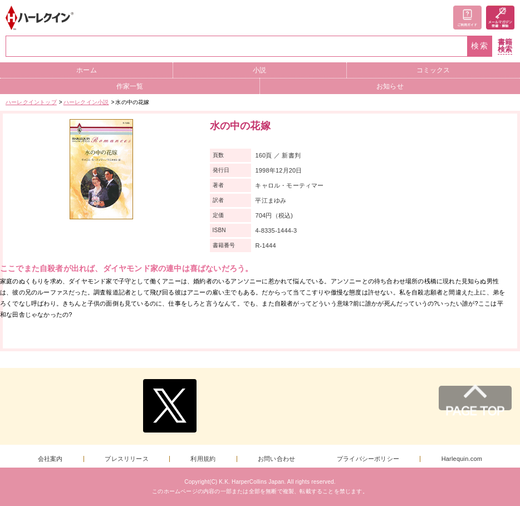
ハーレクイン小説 (86, 102)
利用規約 (202, 459)
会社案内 (50, 459)
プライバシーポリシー (368, 459)
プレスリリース (126, 459)
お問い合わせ (276, 459)
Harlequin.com (462, 459)
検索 (480, 46)
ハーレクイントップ (31, 102)
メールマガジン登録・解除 (500, 18)
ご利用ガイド (467, 18)
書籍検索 (505, 45)
